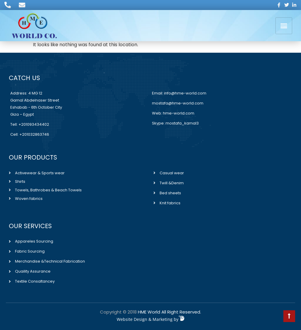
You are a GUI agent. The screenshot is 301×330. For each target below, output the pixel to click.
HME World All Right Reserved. (169, 312)
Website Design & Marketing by (150, 319)
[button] (283, 25)
